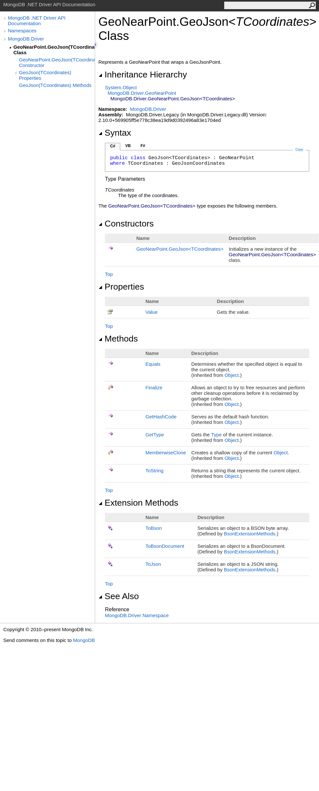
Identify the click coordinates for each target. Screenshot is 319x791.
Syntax (114, 133)
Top (109, 274)
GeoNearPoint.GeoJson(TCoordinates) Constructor (57, 62)
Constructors (126, 223)
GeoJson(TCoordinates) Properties (45, 75)
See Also (118, 596)
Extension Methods (138, 503)
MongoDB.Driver (26, 39)
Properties (121, 287)
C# (112, 146)
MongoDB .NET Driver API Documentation (36, 20)
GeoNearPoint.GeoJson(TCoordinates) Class (54, 49)
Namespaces (22, 30)
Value (151, 312)
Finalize (153, 387)
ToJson (153, 564)
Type (216, 434)
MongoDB (84, 640)
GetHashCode (160, 416)
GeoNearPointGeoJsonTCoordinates (180, 249)
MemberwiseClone (165, 452)
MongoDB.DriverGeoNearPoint (142, 93)
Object (232, 375)
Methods (118, 339)
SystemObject (121, 87)
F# (143, 145)
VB (128, 145)
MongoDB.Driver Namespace (137, 615)
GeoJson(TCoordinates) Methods (55, 85)
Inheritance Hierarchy (142, 74)
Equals (152, 364)
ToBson (153, 528)
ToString (154, 470)
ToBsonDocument (164, 546)
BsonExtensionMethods (250, 533)
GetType (154, 434)
